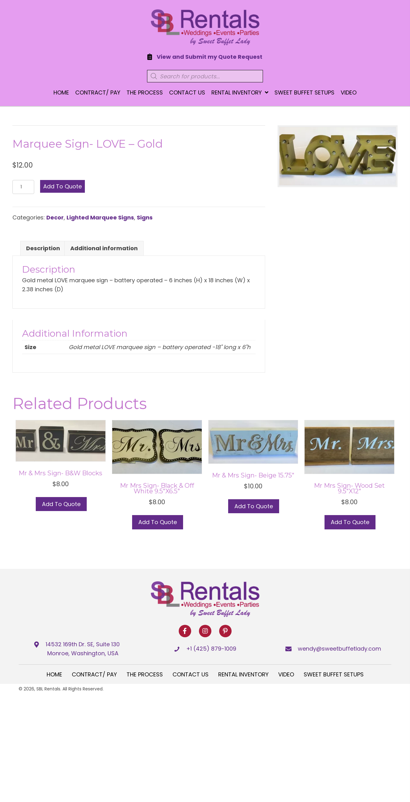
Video (286, 674)
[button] (185, 631)
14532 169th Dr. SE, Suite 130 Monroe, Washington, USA (83, 648)
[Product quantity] (23, 187)
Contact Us (191, 674)
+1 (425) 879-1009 (211, 648)
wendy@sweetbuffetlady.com (339, 648)
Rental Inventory (243, 674)
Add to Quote (62, 186)
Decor (55, 217)
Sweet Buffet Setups (334, 674)
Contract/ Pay (94, 674)
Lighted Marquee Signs (100, 217)
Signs (145, 217)
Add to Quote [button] (61, 504)
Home (54, 674)
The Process (145, 674)
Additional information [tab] (104, 248)
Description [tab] (43, 248)
